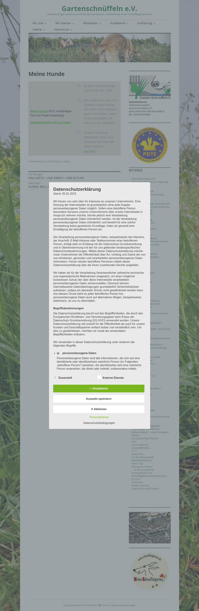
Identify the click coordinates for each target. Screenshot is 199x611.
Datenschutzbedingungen (99, 422)
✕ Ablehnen (99, 409)
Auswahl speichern (98, 398)
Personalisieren (99, 417)
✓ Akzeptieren (98, 388)
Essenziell (62, 377)
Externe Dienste (110, 377)
